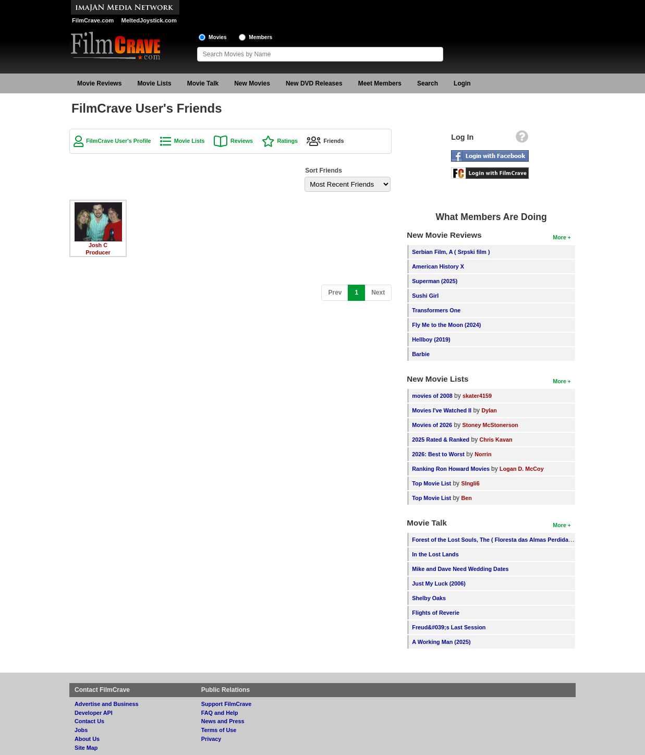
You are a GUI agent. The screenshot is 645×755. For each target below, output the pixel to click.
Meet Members (379, 83)
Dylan (488, 410)
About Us (87, 739)
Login (462, 83)
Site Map (86, 748)
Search (427, 83)
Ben (466, 498)
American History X (438, 266)
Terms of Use (219, 730)
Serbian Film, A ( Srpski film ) (451, 252)
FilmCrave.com (93, 20)
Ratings (287, 141)
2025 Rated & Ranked (440, 439)
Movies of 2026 (432, 425)
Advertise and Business (106, 704)
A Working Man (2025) (441, 642)
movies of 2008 (432, 396)
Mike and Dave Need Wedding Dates (460, 569)
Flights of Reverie (435, 613)
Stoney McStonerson (490, 425)
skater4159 (477, 396)
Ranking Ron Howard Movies (451, 469)
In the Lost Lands (435, 554)
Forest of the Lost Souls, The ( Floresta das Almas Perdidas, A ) (496, 540)
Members (260, 37)
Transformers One (436, 310)
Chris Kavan (495, 439)
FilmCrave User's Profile (118, 141)
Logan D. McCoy (522, 469)
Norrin (482, 454)
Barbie (421, 354)
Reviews (241, 141)
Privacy (211, 739)
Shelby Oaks (429, 598)
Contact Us (89, 721)
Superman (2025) (434, 281)
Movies (218, 37)
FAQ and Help (219, 713)
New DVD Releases (314, 83)
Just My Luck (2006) (439, 583)
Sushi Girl (425, 296)
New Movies (252, 83)
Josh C (98, 245)
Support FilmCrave (226, 704)
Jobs (81, 730)
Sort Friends (323, 170)
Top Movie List (431, 483)
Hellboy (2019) (431, 339)
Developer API (94, 713)
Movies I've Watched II (441, 410)
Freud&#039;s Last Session (448, 627)
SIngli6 (470, 483)
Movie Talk (202, 83)
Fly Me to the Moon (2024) (446, 325)
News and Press (223, 721)
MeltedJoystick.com (149, 20)
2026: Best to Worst (438, 454)
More (559, 237)
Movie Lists (154, 83)
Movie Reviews (99, 83)
